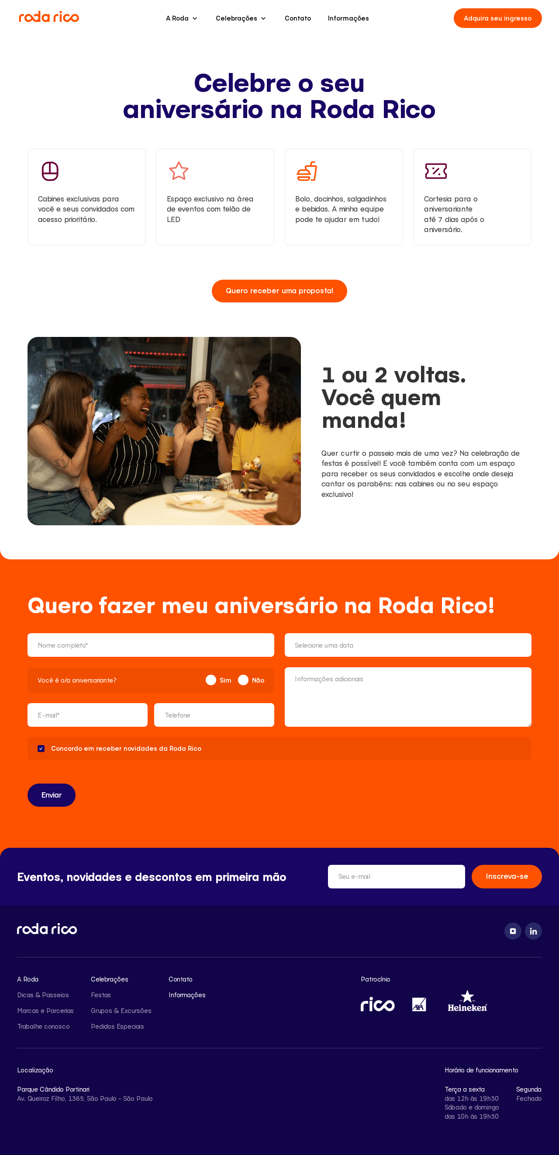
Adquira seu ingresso (497, 18)
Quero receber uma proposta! (280, 290)
